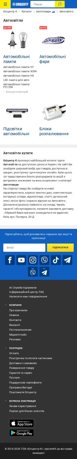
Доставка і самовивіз (23, 363)
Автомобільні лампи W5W (20, 71)
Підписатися (60, 247)
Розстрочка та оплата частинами (30, 358)
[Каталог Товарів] (5, 4)
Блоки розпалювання (54, 131)
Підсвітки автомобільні (16, 131)
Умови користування (22, 406)
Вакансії (14, 325)
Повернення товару (21, 367)
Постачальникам (20, 329)
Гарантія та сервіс (20, 372)
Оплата (14, 353)
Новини (14, 315)
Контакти (15, 320)
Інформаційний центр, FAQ (26, 291)
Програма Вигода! (20, 387)
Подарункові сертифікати (25, 382)
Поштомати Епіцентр (22, 392)
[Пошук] (60, 4)
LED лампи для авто (16, 80)
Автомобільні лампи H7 (18, 67)
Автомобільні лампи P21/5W (16, 86)
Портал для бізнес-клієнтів (26, 411)
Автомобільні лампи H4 (18, 75)
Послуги (14, 377)
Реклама (15, 339)
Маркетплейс (18, 334)
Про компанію (18, 310)
